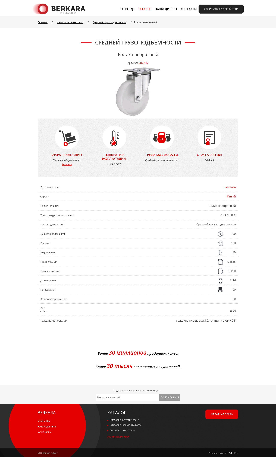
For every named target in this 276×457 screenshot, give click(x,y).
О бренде (127, 9)
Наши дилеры (166, 9)
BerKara (230, 187)
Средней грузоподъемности (109, 22)
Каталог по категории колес (124, 420)
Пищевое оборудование (67, 160)
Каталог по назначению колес (125, 425)
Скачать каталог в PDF (118, 437)
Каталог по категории (70, 22)
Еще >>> (67, 164)
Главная (43, 22)
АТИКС (233, 453)
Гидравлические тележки (122, 430)
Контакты (189, 9)
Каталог (144, 9)
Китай (231, 196)
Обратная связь (222, 414)
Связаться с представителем (221, 9)
